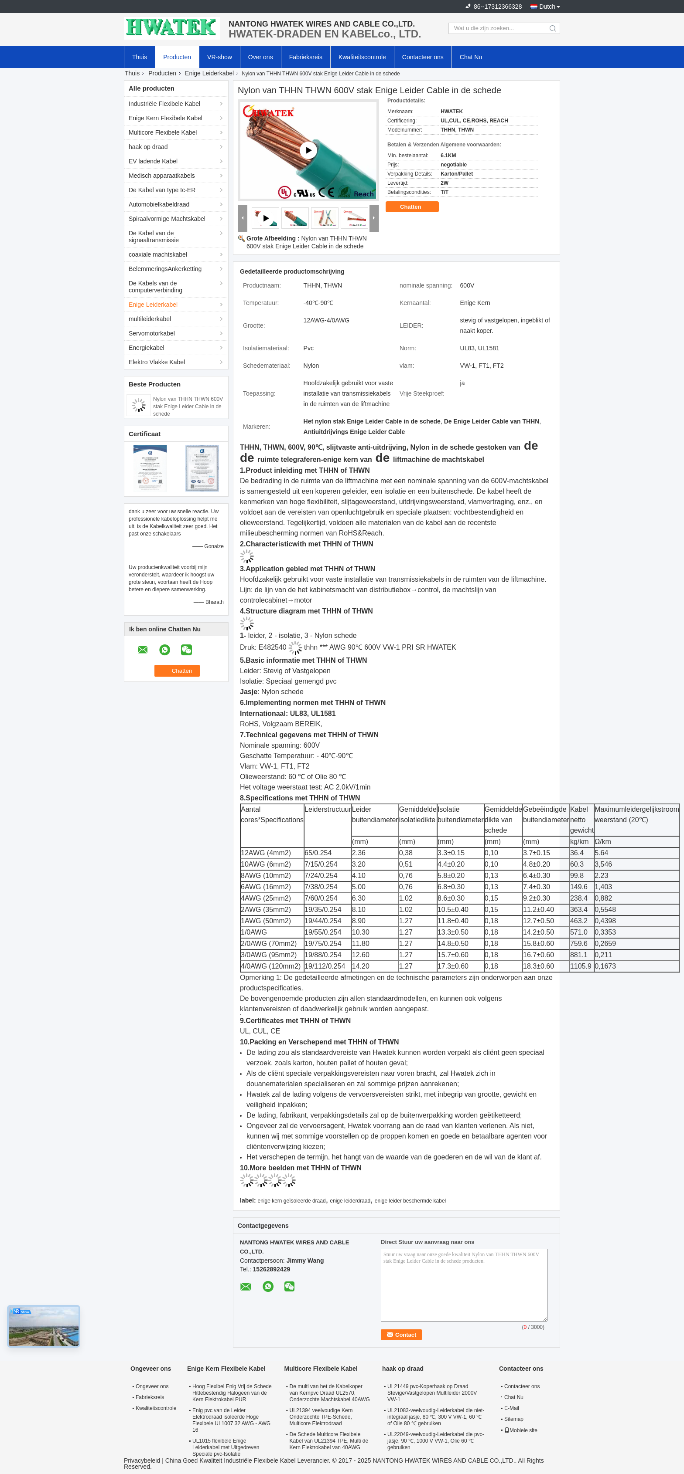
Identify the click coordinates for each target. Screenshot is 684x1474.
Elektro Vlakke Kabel (157, 362)
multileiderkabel (150, 318)
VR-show (219, 57)
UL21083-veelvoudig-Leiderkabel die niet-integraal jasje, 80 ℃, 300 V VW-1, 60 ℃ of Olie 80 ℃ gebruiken (435, 1417)
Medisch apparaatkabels (162, 175)
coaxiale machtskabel (158, 254)
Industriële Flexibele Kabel (164, 103)
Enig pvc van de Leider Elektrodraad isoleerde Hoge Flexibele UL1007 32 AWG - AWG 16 (231, 1420)
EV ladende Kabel (153, 161)
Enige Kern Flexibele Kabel (165, 118)
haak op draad (148, 146)
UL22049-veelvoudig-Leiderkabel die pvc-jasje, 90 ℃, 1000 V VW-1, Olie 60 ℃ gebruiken (435, 1440)
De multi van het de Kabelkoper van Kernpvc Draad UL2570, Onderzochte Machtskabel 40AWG (330, 1393)
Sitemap (513, 1419)
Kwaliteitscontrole (362, 57)
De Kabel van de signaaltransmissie (154, 237)
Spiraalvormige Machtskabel (167, 218)
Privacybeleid (142, 1460)
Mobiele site (520, 1430)
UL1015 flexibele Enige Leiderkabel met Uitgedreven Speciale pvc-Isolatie (225, 1447)
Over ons (260, 57)
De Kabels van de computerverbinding (155, 287)
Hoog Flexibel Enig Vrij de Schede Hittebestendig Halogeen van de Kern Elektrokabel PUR (232, 1393)
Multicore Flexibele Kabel (163, 132)
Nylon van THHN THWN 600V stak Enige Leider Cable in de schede (188, 406)
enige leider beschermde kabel (410, 1201)
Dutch (547, 6)
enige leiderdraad (350, 1201)
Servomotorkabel (152, 333)
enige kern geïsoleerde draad (291, 1201)
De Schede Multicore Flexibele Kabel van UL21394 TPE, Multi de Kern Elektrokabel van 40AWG (329, 1440)
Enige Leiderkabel (209, 73)
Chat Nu (471, 57)
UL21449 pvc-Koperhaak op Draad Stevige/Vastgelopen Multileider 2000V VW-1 (432, 1393)
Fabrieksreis (305, 57)
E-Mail (511, 1408)
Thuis (139, 57)
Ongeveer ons (152, 1386)
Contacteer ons (423, 57)
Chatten (416, 207)
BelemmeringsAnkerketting (165, 268)
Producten (177, 57)
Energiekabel (146, 347)
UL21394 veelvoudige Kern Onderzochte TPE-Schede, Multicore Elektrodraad (321, 1417)
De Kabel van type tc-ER (162, 189)
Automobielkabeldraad (159, 204)
